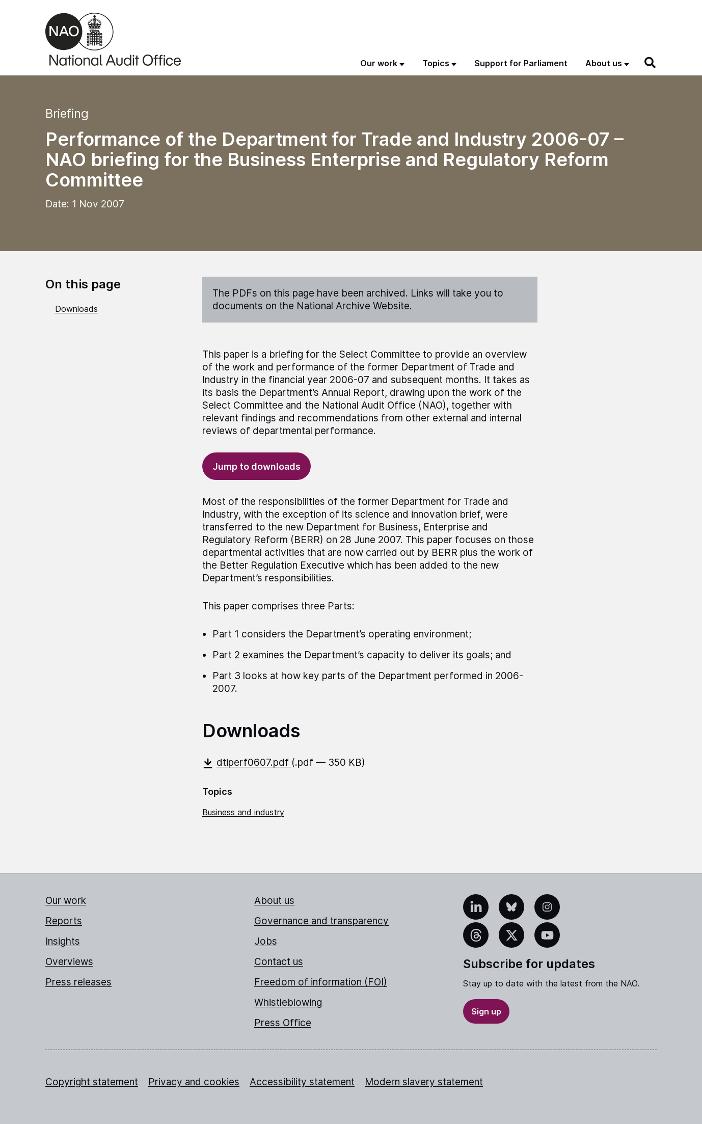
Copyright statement (91, 1082)
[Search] (650, 63)
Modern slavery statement (424, 1082)
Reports (63, 921)
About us (274, 900)
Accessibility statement (302, 1082)
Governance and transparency (321, 921)
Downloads (76, 309)
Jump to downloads (256, 466)
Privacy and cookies (193, 1082)
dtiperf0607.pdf (246, 762)
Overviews (69, 962)
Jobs (265, 941)
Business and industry (243, 812)
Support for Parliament (521, 63)
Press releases (78, 982)
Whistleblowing (288, 1002)
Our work (65, 900)
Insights (62, 941)
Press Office (282, 1023)
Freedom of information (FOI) (320, 982)
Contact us (278, 962)
